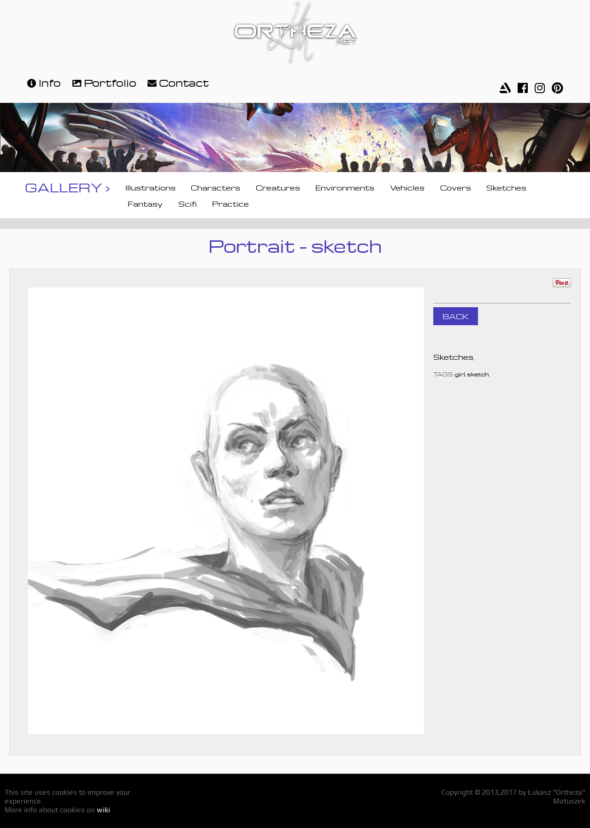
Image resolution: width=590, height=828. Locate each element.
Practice (230, 203)
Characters (215, 187)
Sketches (506, 187)
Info (43, 81)
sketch (478, 373)
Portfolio (103, 81)
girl (460, 373)
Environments (344, 187)
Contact (177, 81)
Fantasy (145, 203)
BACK (455, 316)
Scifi (187, 203)
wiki (103, 809)
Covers (455, 187)
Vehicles (407, 187)
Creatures (278, 187)
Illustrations (150, 187)
